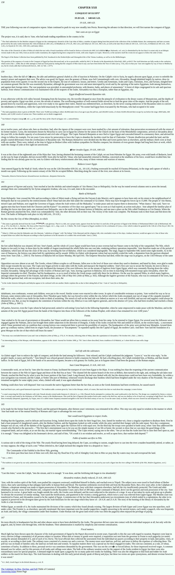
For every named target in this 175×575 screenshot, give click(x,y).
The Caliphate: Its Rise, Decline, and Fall (19, 569)
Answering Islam (8, 571)
